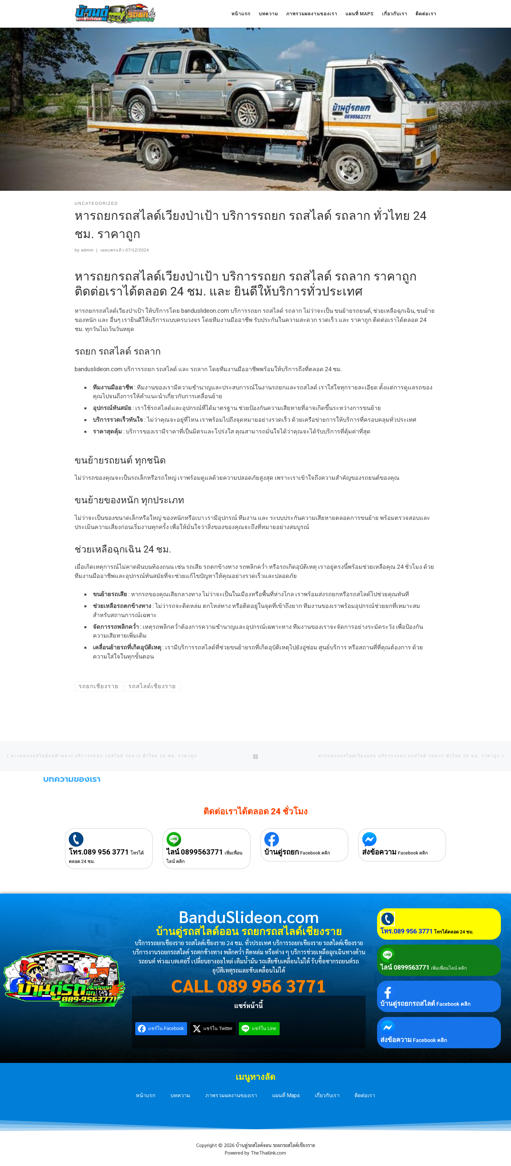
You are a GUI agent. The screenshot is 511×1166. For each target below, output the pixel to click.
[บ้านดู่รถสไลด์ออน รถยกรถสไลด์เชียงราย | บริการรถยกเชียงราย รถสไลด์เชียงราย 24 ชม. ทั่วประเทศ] (115, 13)
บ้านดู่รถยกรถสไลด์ (407, 1003)
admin (87, 250)
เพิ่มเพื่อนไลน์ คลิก (449, 968)
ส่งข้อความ (379, 852)
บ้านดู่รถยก (281, 852)
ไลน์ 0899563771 (195, 852)
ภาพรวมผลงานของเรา (231, 1095)
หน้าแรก (145, 1095)
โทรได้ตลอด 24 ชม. (454, 931)
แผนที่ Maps (286, 1095)
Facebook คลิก (315, 853)
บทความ (180, 1095)
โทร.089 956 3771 (99, 852)
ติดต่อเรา (365, 1095)
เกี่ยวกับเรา (327, 1095)
